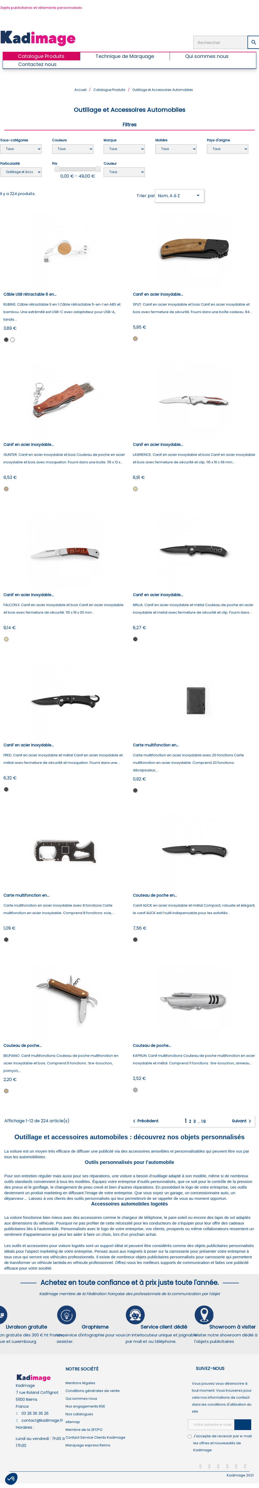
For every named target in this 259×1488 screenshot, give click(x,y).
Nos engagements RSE (85, 1406)
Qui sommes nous (81, 1398)
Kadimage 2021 (240, 1475)
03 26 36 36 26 (35, 1413)
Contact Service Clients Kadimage (95, 1437)
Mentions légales (80, 1383)
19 (203, 1121)
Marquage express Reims (87, 1445)
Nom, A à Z (179, 195)
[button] (11, 1478)
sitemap (72, 1421)
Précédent (145, 1121)
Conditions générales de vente (92, 1390)
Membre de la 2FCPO (84, 1429)
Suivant (242, 1121)
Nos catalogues (79, 1414)
